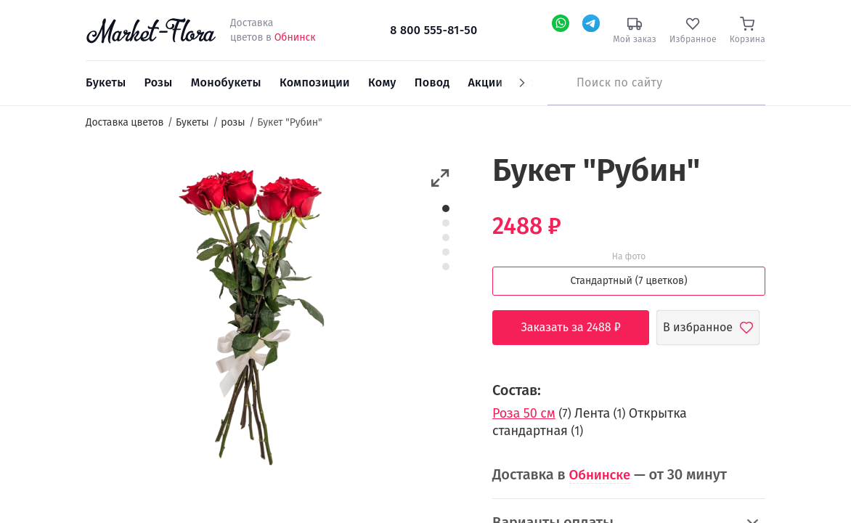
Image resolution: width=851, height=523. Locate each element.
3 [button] (446, 237)
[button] (440, 178)
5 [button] (446, 266)
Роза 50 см (523, 413)
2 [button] (446, 223)
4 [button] (446, 252)
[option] (249, 317)
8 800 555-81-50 (433, 30)
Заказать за (582, 327)
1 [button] (446, 208)
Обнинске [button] (602, 474)
